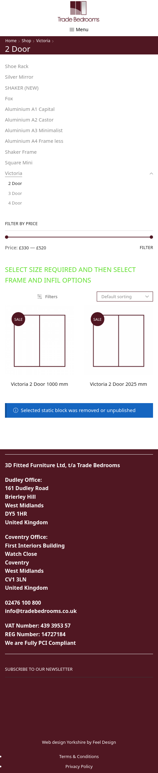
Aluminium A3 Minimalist (34, 130)
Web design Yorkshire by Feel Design (79, 742)
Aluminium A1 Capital (30, 109)
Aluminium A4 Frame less (34, 140)
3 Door (15, 193)
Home (11, 40)
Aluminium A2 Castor (29, 119)
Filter (146, 247)
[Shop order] (125, 296)
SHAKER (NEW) (21, 87)
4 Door (15, 203)
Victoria (43, 40)
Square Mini (18, 162)
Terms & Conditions (79, 756)
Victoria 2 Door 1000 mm (39, 384)
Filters (47, 297)
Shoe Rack (16, 66)
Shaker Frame (21, 151)
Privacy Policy (78, 766)
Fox (9, 98)
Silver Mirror (19, 76)
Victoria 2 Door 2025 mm (118, 384)
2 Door (15, 183)
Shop (26, 40)
